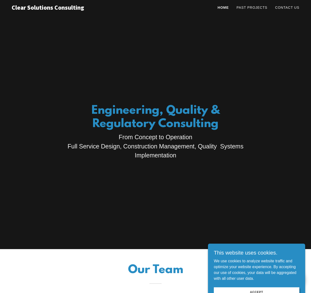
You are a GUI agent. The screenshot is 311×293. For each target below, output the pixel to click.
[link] (55, 8)
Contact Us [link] (287, 7)
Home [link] (223, 7)
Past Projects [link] (252, 7)
